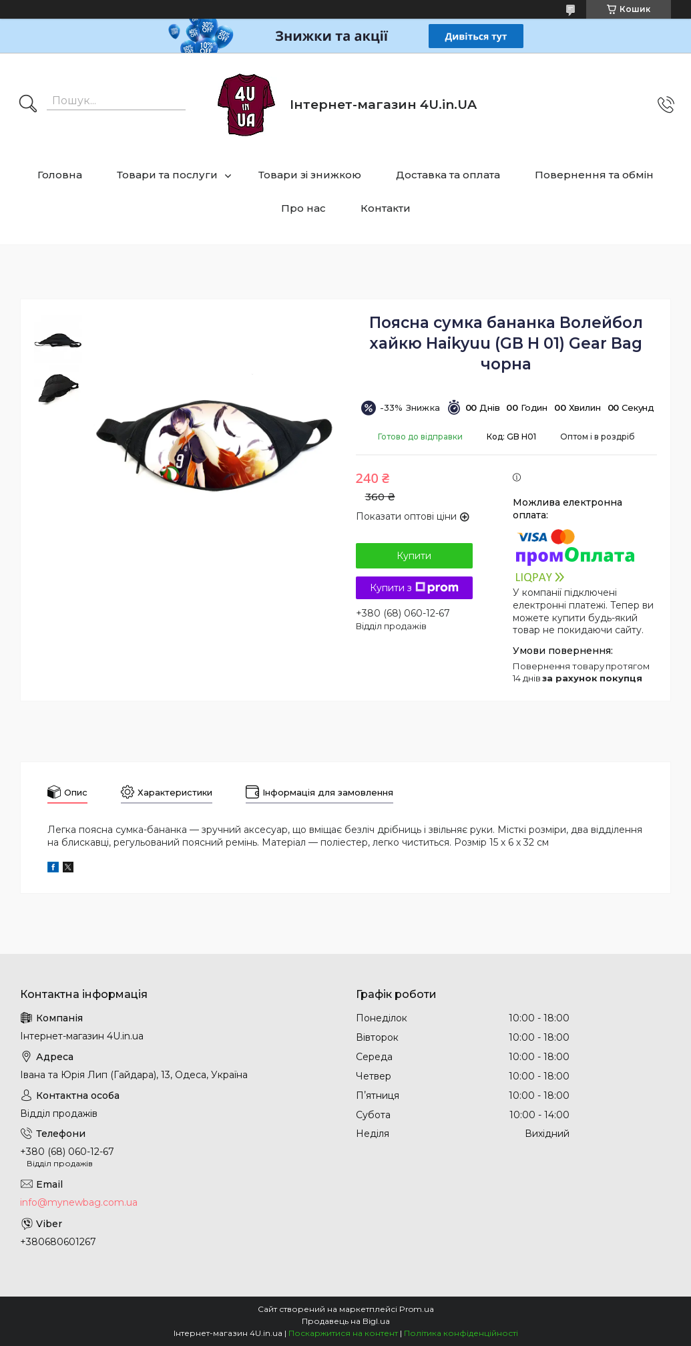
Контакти (386, 208)
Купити (414, 556)
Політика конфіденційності (461, 1333)
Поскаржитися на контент (343, 1333)
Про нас (303, 208)
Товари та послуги (167, 174)
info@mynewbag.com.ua (79, 1202)
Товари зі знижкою (309, 174)
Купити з (414, 588)
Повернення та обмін (594, 174)
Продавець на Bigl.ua (346, 1321)
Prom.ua (416, 1309)
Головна (59, 174)
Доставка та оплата (448, 174)
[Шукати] (28, 105)
